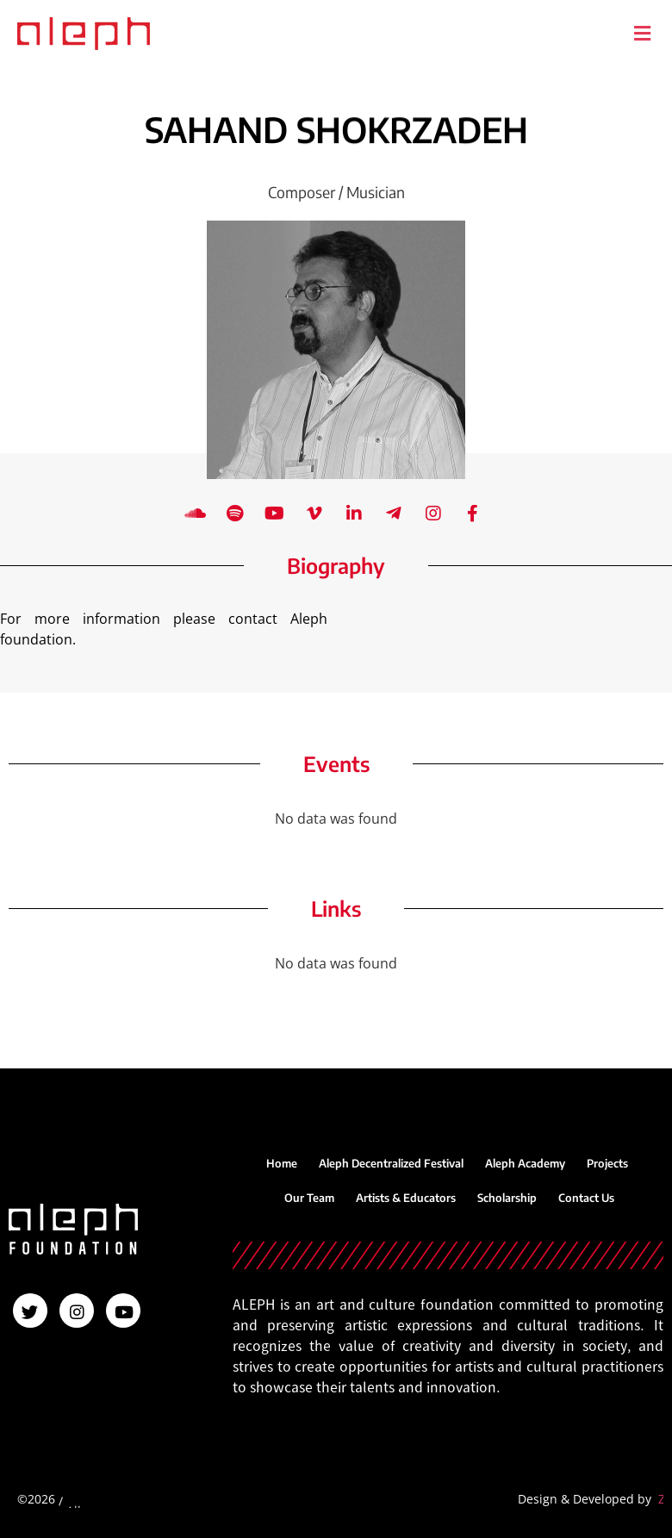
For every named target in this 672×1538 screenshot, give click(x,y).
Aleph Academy (525, 1163)
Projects (607, 1163)
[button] (642, 33)
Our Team (309, 1198)
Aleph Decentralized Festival (391, 1163)
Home (281, 1163)
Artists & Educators (406, 1198)
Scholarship (507, 1198)
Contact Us (586, 1198)
